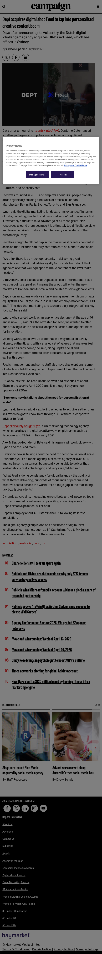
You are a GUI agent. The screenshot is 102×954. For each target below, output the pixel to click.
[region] (51, 160)
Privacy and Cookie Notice (75, 165)
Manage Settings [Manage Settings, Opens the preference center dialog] (37, 174)
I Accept (63, 174)
